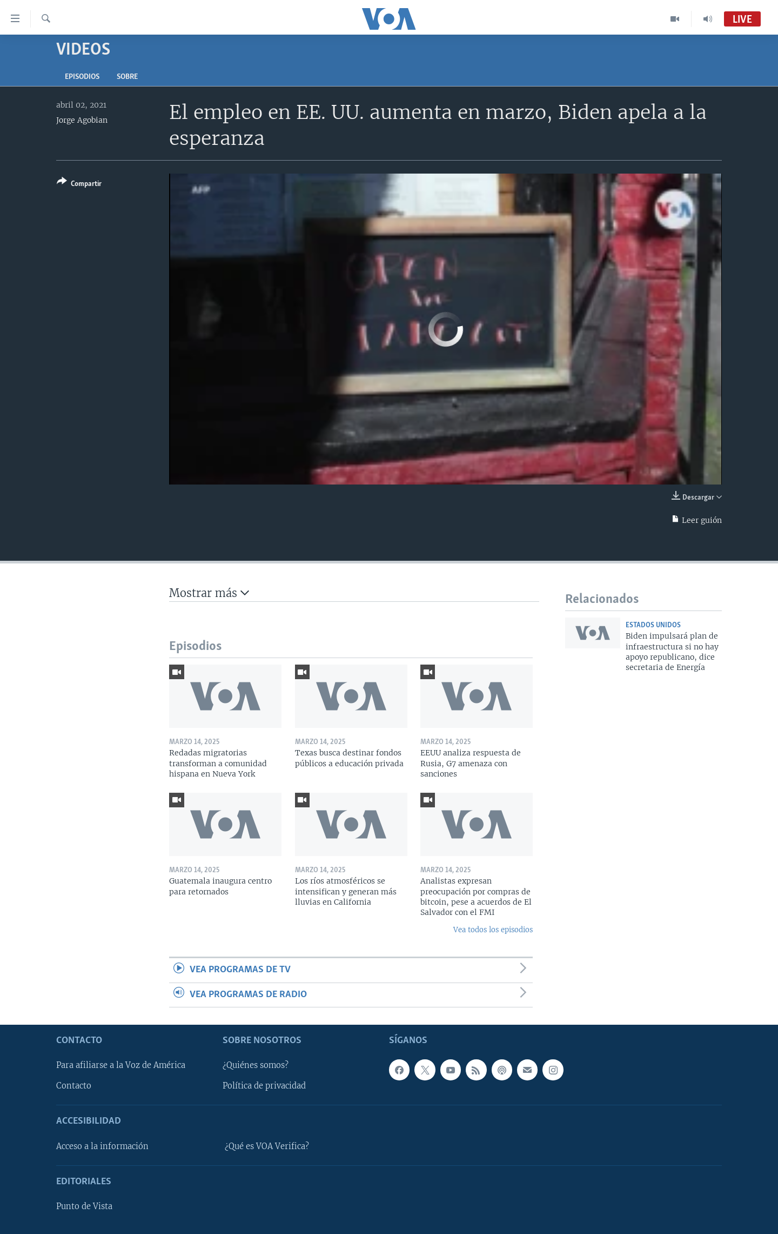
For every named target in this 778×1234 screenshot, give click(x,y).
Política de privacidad (264, 1086)
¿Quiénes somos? (256, 1065)
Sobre (127, 77)
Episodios (82, 77)
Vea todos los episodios (493, 929)
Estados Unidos (653, 625)
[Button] (79, 185)
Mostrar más (209, 593)
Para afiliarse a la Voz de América (120, 1065)
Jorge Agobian (82, 120)
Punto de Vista (84, 1206)
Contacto (73, 1086)
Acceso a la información (102, 1146)
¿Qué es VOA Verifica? (267, 1146)
